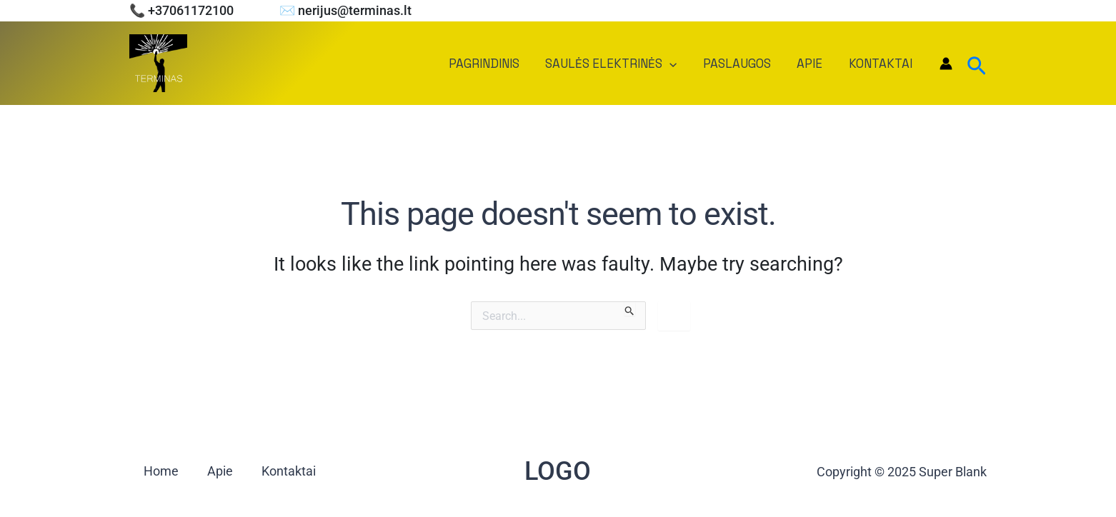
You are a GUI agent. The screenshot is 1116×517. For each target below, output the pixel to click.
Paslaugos (741, 63)
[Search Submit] (629, 308)
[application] (676, 63)
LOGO (557, 471)
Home (161, 471)
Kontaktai (881, 63)
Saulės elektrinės (617, 63)
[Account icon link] (946, 63)
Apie (812, 63)
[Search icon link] (977, 63)
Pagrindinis (492, 63)
